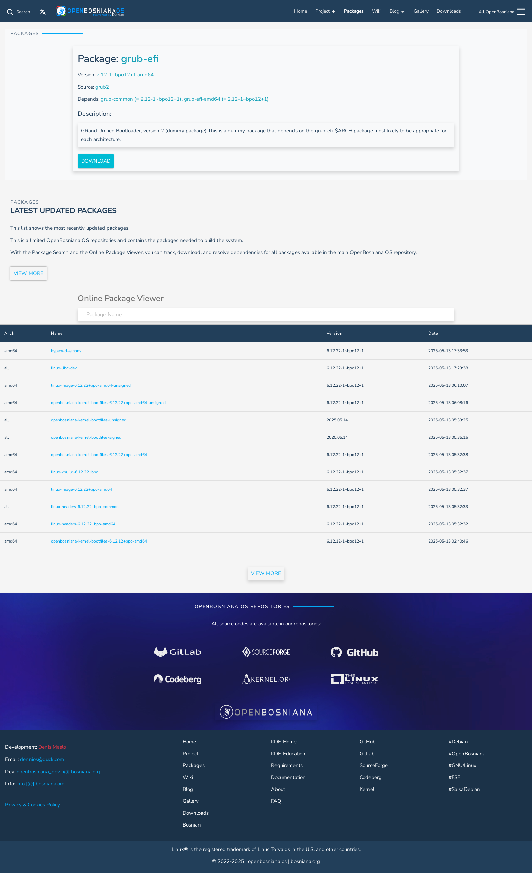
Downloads (449, 11)
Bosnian (192, 825)
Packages (354, 11)
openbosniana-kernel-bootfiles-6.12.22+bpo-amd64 (99, 454)
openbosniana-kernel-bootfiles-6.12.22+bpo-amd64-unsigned (108, 402)
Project (325, 11)
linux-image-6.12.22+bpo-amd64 (81, 489)
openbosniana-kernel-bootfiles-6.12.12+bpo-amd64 (99, 541)
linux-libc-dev (64, 368)
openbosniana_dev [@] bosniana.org (58, 771)
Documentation (288, 777)
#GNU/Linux (462, 765)
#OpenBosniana (467, 753)
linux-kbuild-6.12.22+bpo (74, 472)
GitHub (368, 741)
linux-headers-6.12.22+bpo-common (85, 506)
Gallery (421, 11)
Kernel (367, 789)
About (278, 789)
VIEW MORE (28, 273)
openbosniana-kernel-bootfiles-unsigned (88, 420)
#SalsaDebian (464, 789)
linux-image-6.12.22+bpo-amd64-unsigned (91, 385)
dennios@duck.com (42, 759)
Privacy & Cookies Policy (32, 804)
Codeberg (371, 777)
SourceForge (374, 765)
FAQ (276, 801)
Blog (397, 11)
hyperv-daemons (66, 351)
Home (300, 11)
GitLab (367, 753)
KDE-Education (288, 753)
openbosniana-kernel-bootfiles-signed (86, 437)
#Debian (458, 741)
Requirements (287, 765)
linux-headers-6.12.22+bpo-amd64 (83, 524)
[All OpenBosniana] (503, 12)
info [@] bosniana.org (40, 783)
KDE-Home (284, 741)
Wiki (376, 11)
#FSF (454, 777)
